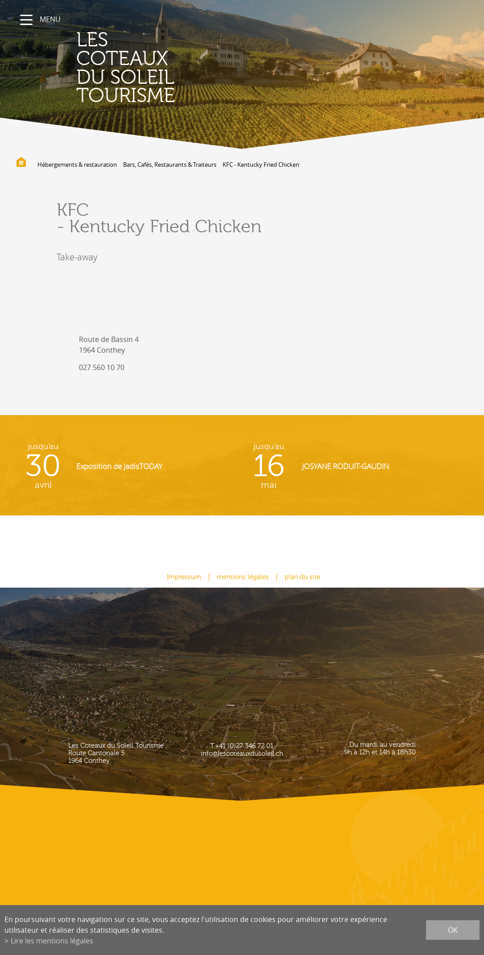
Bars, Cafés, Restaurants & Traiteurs (169, 165)
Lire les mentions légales (52, 941)
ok (453, 930)
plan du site (302, 577)
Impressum (184, 577)
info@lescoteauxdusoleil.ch (242, 753)
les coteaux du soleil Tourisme (125, 68)
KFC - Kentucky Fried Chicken (261, 165)
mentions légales (243, 577)
